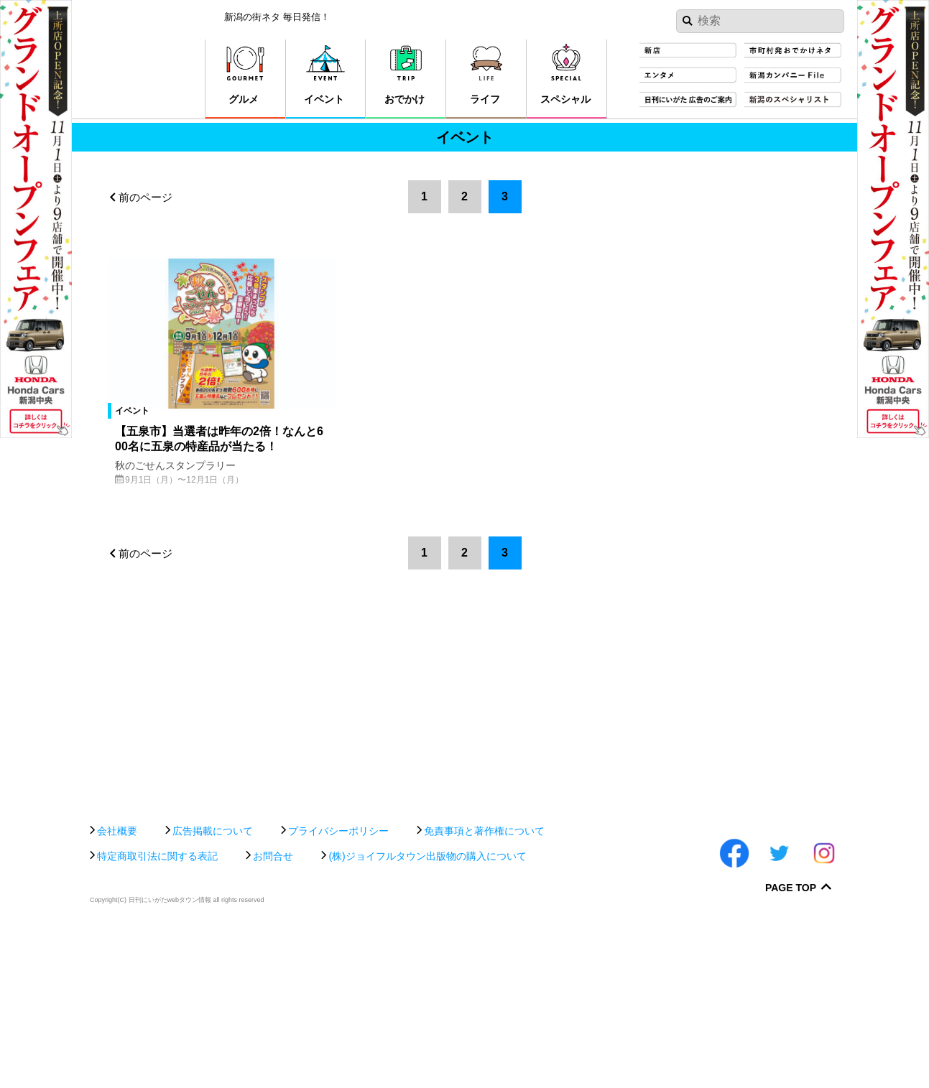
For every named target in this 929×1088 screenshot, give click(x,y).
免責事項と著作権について (484, 986)
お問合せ (273, 1011)
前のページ (145, 197)
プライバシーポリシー (338, 986)
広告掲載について (212, 986)
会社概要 (117, 986)
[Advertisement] (464, 915)
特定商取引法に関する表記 (157, 1011)
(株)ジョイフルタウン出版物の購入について (427, 1011)
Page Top (790, 1043)
